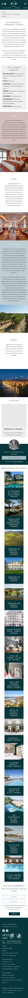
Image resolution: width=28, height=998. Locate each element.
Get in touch (14, 458)
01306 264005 (17, 461)
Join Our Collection (10, 953)
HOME (3, 12)
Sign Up (14, 913)
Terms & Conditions (10, 988)
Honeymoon (6, 973)
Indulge (10, 992)
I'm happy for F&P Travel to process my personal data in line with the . (14, 907)
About (4, 946)
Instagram (7, 930)
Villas (4, 982)
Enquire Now (7, 948)
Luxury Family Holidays (11, 966)
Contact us (5, 4)
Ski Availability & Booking (12, 980)
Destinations (7, 959)
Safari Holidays (8, 975)
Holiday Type (7, 962)
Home (4, 950)
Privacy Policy (13, 909)
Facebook (3, 930)
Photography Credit (10, 969)
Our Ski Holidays (8, 964)
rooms (17, 8)
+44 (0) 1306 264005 (2, 4)
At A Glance (6, 8)
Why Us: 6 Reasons (9, 955)
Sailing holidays (8, 977)
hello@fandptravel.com (9, 926)
